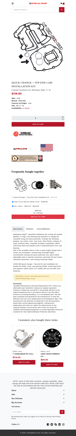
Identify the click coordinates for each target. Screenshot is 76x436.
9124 (48, 351)
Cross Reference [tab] (43, 229)
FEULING (22, 101)
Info (13, 394)
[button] (62, 3)
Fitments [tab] (29, 229)
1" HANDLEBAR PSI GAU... (23, 354)
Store (14, 390)
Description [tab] (18, 229)
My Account (17, 402)
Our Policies (17, 398)
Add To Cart (38, 124)
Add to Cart (24, 362)
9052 (20, 351)
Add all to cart (38, 217)
